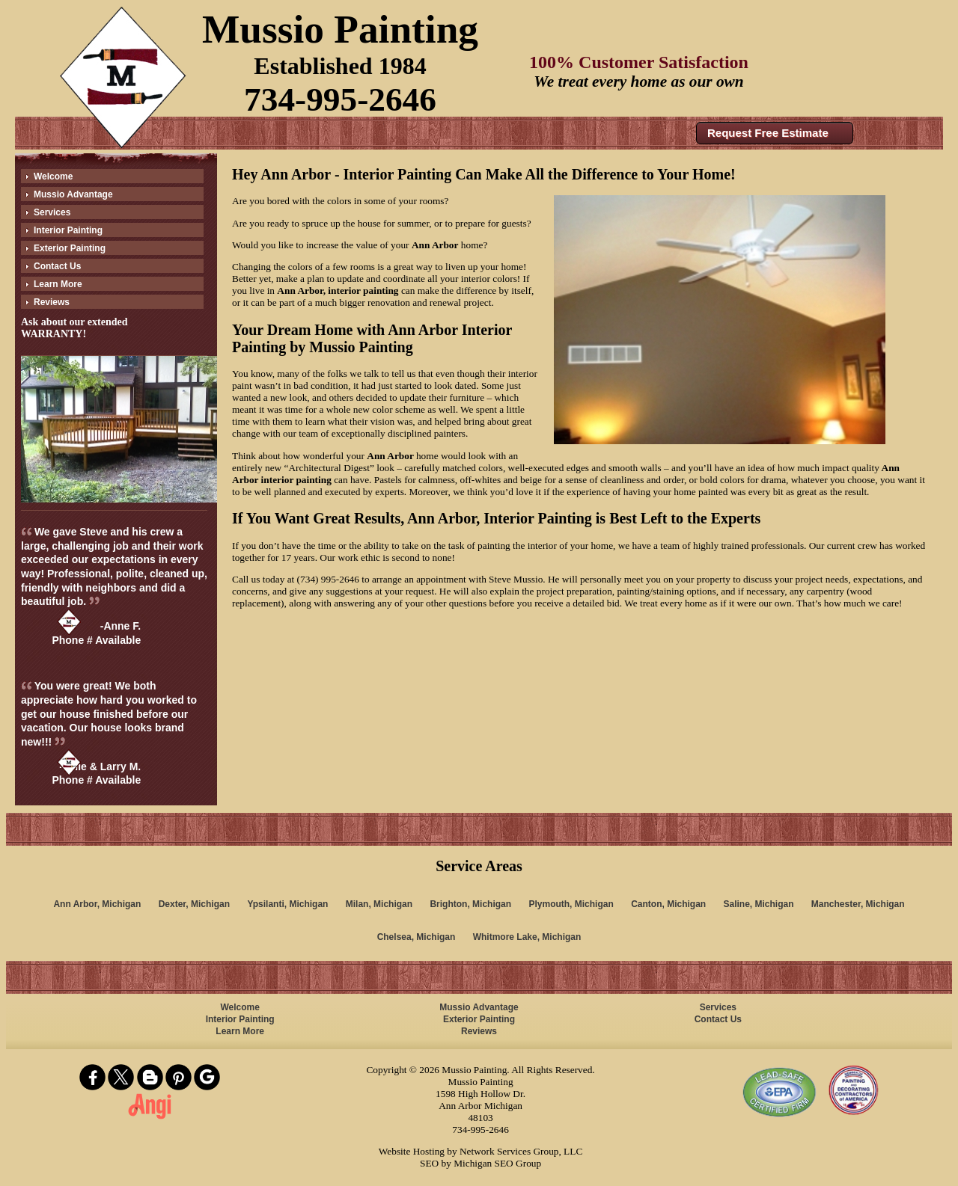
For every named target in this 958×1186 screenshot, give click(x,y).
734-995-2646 (340, 99)
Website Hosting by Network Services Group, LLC (480, 1151)
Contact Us (57, 266)
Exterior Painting (70, 248)
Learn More (58, 284)
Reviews (52, 302)
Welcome (53, 176)
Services (52, 212)
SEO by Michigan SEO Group (480, 1163)
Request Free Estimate (768, 132)
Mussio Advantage (73, 194)
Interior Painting (68, 230)
